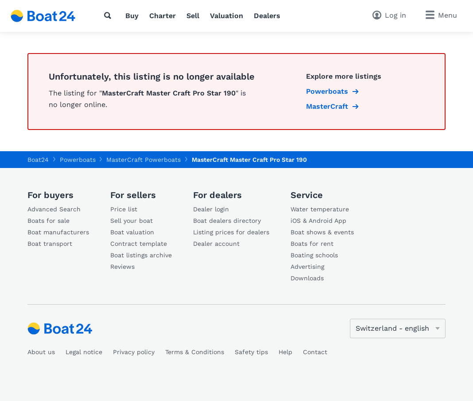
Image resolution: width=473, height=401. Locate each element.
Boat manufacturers (58, 232)
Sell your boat (131, 220)
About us (41, 351)
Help (285, 351)
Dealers (267, 15)
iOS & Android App (318, 220)
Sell (192, 15)
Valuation (226, 15)
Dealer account (216, 243)
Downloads (307, 278)
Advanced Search (54, 209)
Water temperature (320, 209)
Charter (162, 15)
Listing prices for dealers (231, 232)
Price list (123, 209)
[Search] (109, 15)
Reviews (122, 266)
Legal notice (84, 351)
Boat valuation (132, 232)
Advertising (307, 266)
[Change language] (398, 328)
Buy (132, 15)
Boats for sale (48, 220)
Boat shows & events (322, 232)
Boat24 (38, 159)
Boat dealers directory (227, 220)
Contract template (138, 243)
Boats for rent (312, 243)
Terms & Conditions (194, 351)
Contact (315, 351)
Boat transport (49, 243)
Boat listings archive (141, 255)
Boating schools (314, 255)
